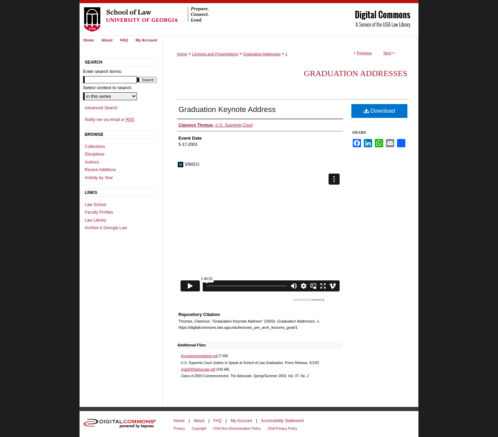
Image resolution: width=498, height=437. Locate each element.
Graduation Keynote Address (227, 109)
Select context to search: (107, 87)
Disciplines (94, 154)
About (199, 420)
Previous (364, 53)
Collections (95, 146)
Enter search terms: (102, 71)
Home (182, 54)
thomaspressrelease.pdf (199, 356)
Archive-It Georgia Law (106, 227)
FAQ (217, 420)
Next (387, 53)
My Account (241, 420)
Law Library (95, 220)
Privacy (179, 428)
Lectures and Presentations (215, 54)
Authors (92, 162)
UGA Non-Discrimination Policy (237, 428)
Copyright (199, 428)
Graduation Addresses (262, 54)
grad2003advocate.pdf (198, 369)
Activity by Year (99, 177)
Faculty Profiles (99, 212)
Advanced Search (101, 107)
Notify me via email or (109, 119)
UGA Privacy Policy (282, 428)
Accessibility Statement (282, 420)
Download (379, 111)
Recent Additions (100, 169)
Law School (95, 204)
